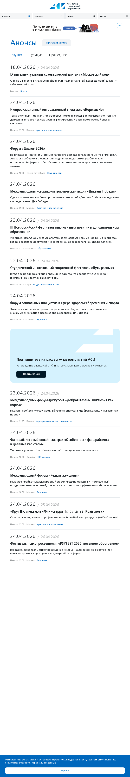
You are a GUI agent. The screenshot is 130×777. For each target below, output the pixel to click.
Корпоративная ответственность (54, 421)
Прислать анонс (56, 42)
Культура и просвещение (49, 130)
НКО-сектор (43, 457)
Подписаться (31, 374)
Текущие (16, 55)
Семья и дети (54, 173)
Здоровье (42, 319)
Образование (44, 248)
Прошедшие (58, 55)
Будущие (35, 55)
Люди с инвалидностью (46, 284)
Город (24, 91)
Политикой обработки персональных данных (31, 762)
